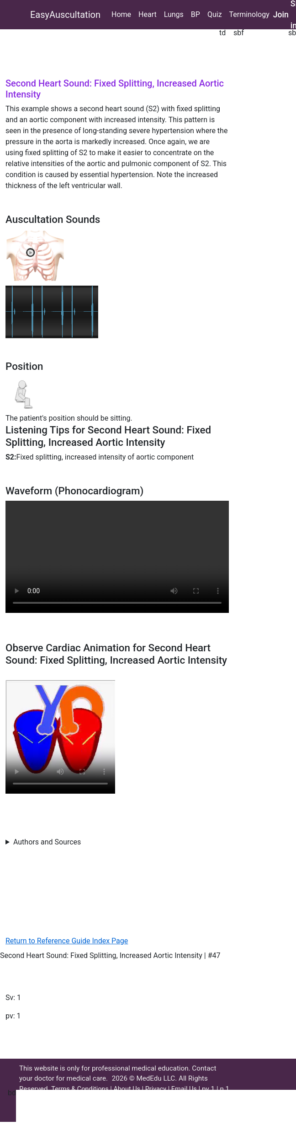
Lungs (174, 14)
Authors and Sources (47, 842)
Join (281, 14)
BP (195, 14)
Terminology (249, 14)
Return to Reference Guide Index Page (66, 940)
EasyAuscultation (65, 14)
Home (121, 14)
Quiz (214, 14)
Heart (147, 14)
